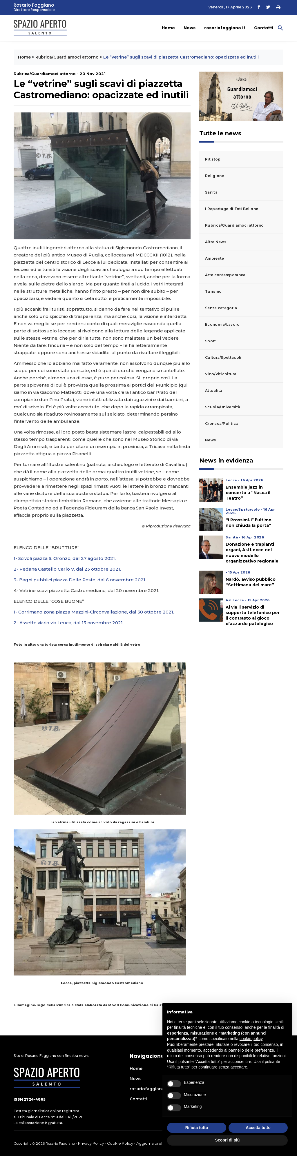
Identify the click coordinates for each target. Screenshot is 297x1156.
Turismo (213, 291)
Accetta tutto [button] (258, 1127)
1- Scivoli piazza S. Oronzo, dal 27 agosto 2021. (65, 558)
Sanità (211, 192)
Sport (210, 341)
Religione (214, 176)
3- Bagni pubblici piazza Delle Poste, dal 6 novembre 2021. (80, 579)
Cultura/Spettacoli (223, 357)
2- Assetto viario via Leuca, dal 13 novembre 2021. (69, 622)
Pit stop (212, 159)
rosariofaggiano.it (224, 28)
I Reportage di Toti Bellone (231, 209)
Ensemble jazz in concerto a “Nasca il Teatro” (248, 493)
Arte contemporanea (225, 275)
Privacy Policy (91, 1143)
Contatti (263, 28)
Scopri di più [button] (227, 1140)
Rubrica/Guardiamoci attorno (67, 57)
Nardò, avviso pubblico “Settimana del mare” (251, 582)
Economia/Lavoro (222, 324)
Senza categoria (221, 308)
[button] (280, 27)
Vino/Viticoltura (220, 374)
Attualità (213, 390)
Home (168, 28)
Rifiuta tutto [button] (196, 1127)
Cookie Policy (120, 1143)
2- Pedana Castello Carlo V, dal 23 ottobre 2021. (67, 569)
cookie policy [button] (251, 1038)
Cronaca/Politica (221, 423)
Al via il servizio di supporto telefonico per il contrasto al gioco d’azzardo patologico (253, 616)
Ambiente (214, 258)
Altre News (215, 242)
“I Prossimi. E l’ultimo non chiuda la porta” (248, 522)
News (189, 28)
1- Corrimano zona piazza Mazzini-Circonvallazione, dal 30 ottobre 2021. (94, 612)
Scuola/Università (222, 407)
